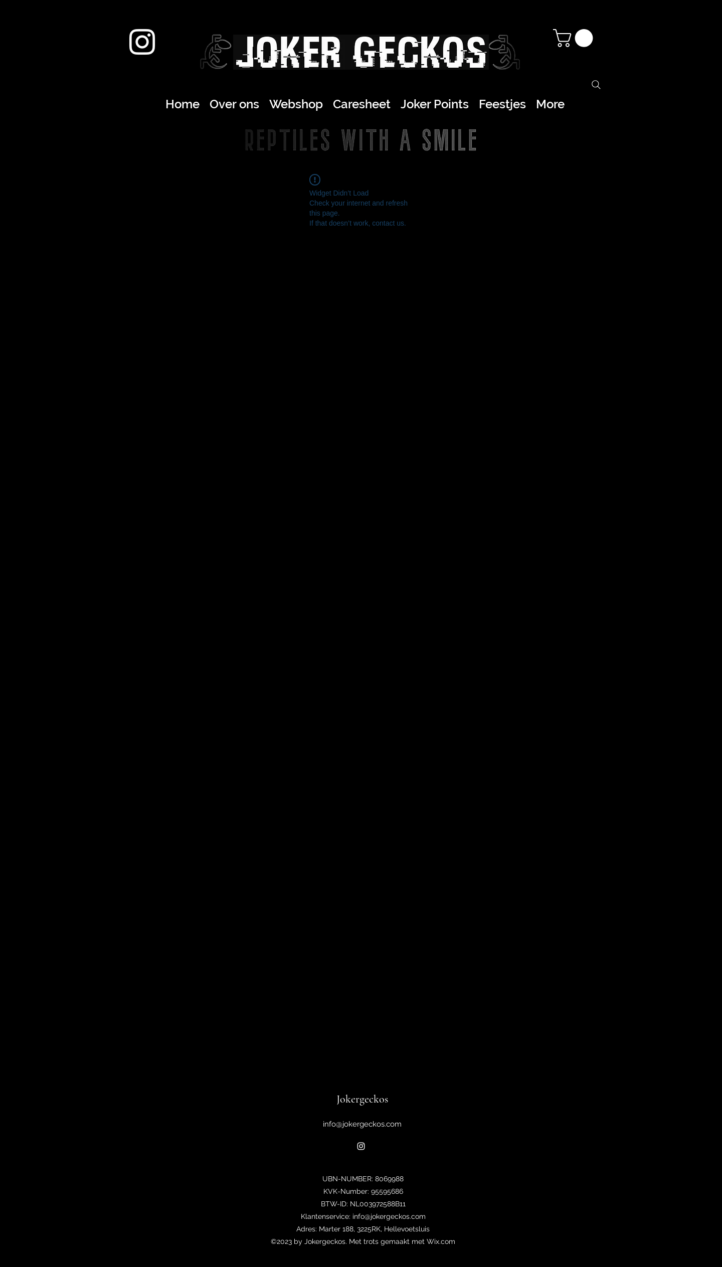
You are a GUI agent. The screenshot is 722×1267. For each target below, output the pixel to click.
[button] (575, 38)
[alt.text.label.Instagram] (142, 42)
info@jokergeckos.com (362, 1124)
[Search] (596, 84)
